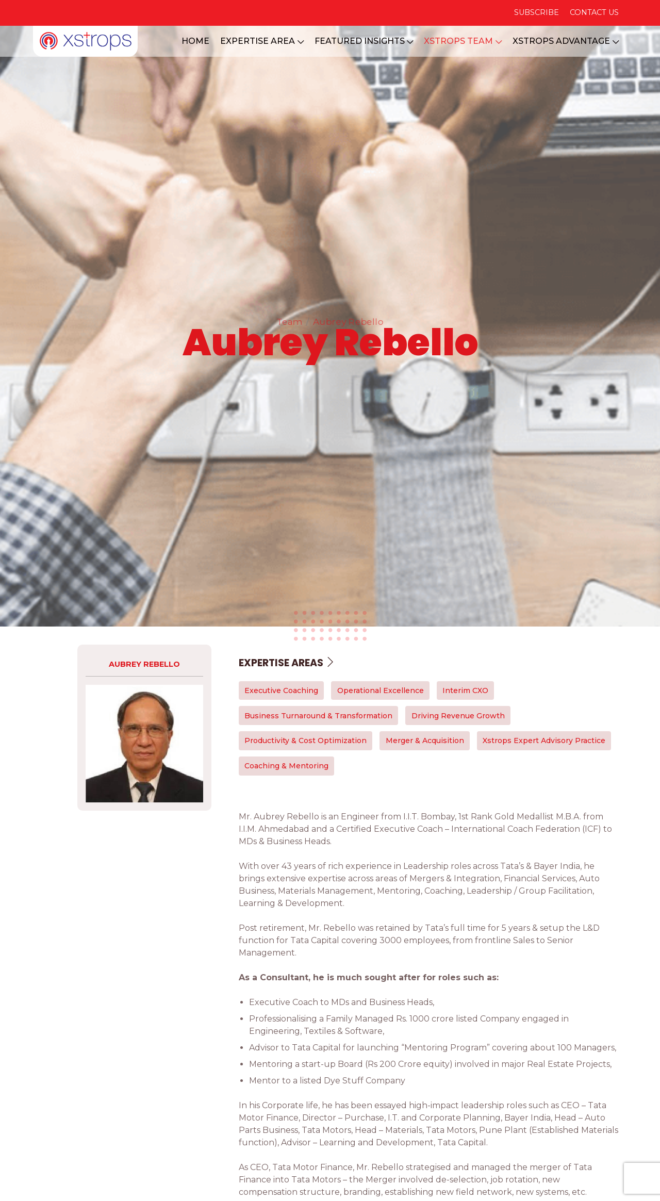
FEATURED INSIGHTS (364, 41)
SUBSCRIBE (536, 12)
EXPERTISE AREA (262, 41)
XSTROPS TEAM (463, 41)
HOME (195, 41)
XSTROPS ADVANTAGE (566, 41)
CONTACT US (594, 12)
